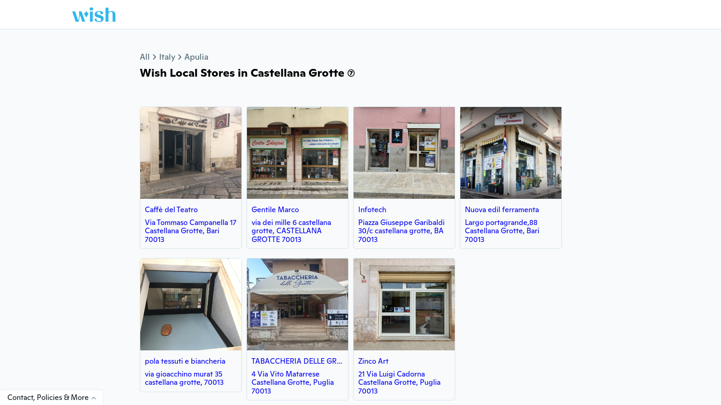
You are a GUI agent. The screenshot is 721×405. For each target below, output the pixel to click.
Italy (167, 56)
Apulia (196, 56)
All (145, 56)
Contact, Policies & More (55, 397)
